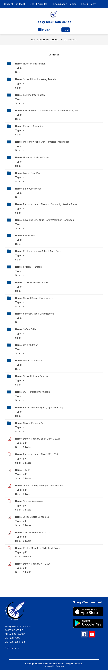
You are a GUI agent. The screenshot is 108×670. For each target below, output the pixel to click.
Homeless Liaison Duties (36, 157)
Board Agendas (38, 4)
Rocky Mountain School (44, 39)
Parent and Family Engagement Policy (43, 407)
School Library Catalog (35, 376)
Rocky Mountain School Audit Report (43, 251)
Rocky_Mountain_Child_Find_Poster (42, 548)
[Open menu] (44, 30)
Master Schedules (32, 360)
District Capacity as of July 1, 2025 (41, 438)
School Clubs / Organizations (38, 313)
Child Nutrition (30, 345)
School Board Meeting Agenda (39, 79)
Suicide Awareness (33, 501)
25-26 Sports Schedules (36, 516)
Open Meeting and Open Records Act (43, 485)
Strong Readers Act (33, 423)
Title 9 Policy (88, 4)
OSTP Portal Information (36, 391)
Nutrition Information (34, 63)
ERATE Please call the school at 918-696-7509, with (51, 110)
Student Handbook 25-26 (36, 532)
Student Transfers (32, 266)
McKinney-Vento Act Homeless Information (46, 141)
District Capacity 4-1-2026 (37, 563)
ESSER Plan (29, 235)
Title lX (26, 470)
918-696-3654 (12, 641)
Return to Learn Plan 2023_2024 (40, 454)
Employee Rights (32, 188)
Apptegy (60, 666)
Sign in (67, 29)
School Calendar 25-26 (35, 282)
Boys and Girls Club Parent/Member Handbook (48, 219)
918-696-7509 (12, 637)
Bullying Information (34, 94)
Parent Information (33, 126)
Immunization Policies (64, 4)
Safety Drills (29, 329)
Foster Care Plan (32, 173)
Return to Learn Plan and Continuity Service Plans (50, 204)
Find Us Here (12, 648)
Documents (70, 39)
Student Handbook (14, 4)
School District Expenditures (38, 298)
